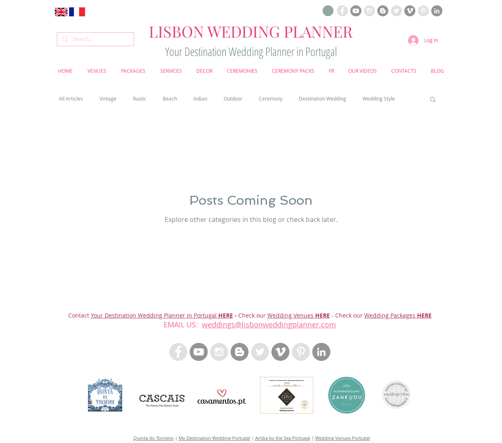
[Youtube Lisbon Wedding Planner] (355, 10)
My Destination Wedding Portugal (214, 438)
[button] (328, 10)
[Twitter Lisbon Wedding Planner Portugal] (396, 10)
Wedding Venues (291, 315)
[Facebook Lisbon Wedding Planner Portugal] (342, 10)
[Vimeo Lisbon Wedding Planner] (409, 10)
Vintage (108, 99)
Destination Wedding (322, 99)
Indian (200, 99)
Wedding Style (379, 99)
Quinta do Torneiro (153, 438)
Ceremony (270, 99)
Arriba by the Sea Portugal (282, 438)
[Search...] (95, 39)
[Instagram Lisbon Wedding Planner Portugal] (369, 10)
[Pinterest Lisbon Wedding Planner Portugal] (423, 10)
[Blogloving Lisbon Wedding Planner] (382, 10)
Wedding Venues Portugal (342, 438)
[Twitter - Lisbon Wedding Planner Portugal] (260, 352)
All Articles (71, 99)
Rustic (139, 99)
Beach (170, 99)
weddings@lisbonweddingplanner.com (269, 324)
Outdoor (233, 99)
